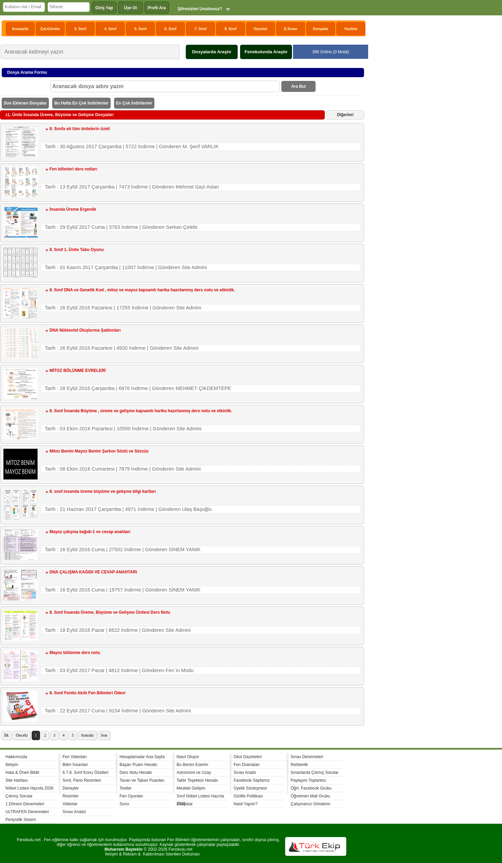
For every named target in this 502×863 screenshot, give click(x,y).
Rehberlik (299, 764)
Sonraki (87, 735)
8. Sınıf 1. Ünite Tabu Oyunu (76, 249)
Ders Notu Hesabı (136, 772)
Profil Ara (157, 7)
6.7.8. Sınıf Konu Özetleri (85, 772)
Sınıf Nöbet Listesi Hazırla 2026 (200, 797)
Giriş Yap (104, 7)
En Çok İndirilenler (134, 103)
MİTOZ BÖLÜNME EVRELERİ (78, 370)
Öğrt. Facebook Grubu (311, 788)
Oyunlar (260, 29)
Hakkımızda (16, 756)
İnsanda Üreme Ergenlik (73, 209)
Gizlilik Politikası (248, 796)
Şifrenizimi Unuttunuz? (200, 8)
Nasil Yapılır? (245, 804)
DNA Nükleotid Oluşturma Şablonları (85, 330)
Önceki (22, 735)
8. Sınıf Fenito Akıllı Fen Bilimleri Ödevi (87, 693)
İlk (6, 735)
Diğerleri (345, 114)
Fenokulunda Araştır (266, 51)
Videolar (70, 804)
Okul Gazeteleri (248, 756)
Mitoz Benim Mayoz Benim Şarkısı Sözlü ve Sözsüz (99, 451)
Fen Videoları (74, 756)
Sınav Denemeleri (307, 756)
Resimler (70, 796)
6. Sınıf (171, 29)
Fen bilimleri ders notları (73, 169)
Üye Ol (130, 7)
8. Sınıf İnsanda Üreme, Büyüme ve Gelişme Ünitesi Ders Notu (110, 612)
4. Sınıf (110, 29)
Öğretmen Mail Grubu (310, 796)
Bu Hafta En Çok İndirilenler (81, 103)
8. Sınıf (231, 29)
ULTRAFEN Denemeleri (27, 811)
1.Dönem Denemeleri (24, 804)
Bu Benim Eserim (192, 764)
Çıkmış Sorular (18, 796)
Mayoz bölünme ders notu (75, 652)
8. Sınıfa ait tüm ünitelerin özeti (80, 128)
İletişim (11, 764)
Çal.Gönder (50, 29)
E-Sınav (290, 29)
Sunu (124, 804)
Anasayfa (20, 29)
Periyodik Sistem (20, 819)
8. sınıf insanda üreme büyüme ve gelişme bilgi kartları (103, 491)
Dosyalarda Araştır (211, 51)
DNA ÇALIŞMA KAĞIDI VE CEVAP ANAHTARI (93, 572)
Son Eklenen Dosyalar (25, 103)
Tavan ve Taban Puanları (142, 780)
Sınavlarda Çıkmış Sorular (314, 772)
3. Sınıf (80, 29)
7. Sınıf (201, 29)
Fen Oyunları (131, 796)
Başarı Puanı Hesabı (138, 764)
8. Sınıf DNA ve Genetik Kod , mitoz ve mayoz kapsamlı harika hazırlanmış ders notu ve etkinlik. (142, 290)
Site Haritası (16, 780)
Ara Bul (298, 86)
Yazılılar (351, 29)
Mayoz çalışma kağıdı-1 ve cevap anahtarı (90, 531)
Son (104, 735)
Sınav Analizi (74, 811)
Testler (125, 788)
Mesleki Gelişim (191, 788)
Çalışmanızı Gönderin (310, 804)
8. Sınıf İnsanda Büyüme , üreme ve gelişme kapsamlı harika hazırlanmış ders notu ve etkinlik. (141, 410)
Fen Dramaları (247, 764)
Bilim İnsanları (75, 764)
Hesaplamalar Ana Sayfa (142, 756)
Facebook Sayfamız (252, 780)
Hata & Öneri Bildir (22, 772)
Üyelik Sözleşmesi (250, 788)
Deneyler (70, 788)
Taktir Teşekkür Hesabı (197, 780)
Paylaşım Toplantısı (308, 780)
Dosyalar (320, 29)
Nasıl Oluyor (188, 756)
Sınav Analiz (245, 772)
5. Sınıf (141, 29)
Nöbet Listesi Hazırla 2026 (29, 788)
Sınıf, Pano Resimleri (81, 780)
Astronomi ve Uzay (194, 772)
